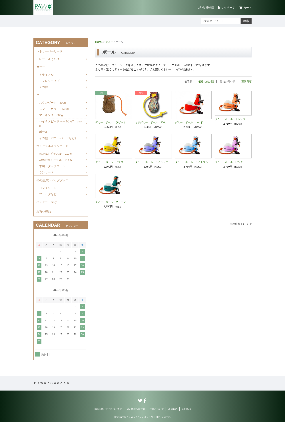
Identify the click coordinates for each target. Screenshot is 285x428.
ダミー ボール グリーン (110, 201)
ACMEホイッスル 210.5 (55, 157)
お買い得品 (43, 216)
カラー (40, 67)
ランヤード (46, 176)
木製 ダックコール (52, 169)
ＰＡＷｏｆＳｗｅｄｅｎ (51, 389)
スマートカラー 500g (54, 111)
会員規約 (173, 414)
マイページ (227, 7)
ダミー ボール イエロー (110, 161)
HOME (99, 41)
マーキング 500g (51, 117)
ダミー (109, 41)
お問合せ (186, 414)
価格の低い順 (206, 81)
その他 (43, 88)
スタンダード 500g (52, 104)
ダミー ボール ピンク (229, 161)
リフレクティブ (49, 82)
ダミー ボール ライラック (151, 161)
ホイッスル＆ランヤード (52, 149)
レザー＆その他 (49, 59)
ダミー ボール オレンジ (230, 119)
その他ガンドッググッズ (52, 184)
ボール (43, 134)
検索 (246, 21)
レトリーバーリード (49, 51)
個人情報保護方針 (135, 414)
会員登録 (207, 7)
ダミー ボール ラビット (110, 122)
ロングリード (48, 192)
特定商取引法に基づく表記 (108, 414)
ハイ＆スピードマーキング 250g (60, 126)
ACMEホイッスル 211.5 (55, 163)
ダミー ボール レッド (189, 122)
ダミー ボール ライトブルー (193, 161)
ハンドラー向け (46, 206)
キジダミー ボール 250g (150, 122)
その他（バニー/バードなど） (58, 140)
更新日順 (246, 81)
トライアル (46, 75)
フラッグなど (48, 198)
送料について (157, 414)
